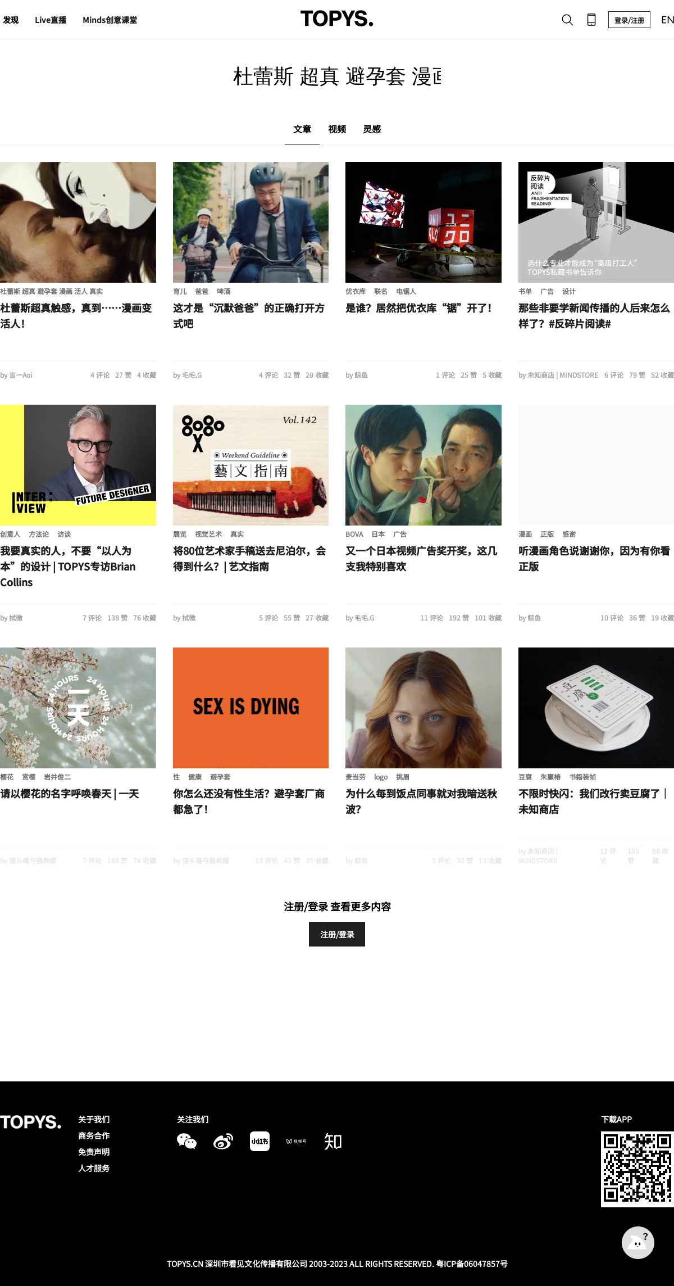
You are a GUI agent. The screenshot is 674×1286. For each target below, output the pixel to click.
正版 (547, 533)
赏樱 (28, 776)
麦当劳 (355, 776)
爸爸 (201, 291)
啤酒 (223, 291)
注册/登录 (337, 934)
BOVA (354, 533)
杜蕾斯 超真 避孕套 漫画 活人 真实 (51, 291)
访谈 (64, 533)
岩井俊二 (57, 776)
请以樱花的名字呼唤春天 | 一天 (69, 793)
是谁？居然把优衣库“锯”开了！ (421, 307)
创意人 (10, 533)
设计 (569, 291)
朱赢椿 (550, 776)
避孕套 (220, 776)
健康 (195, 776)
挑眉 (402, 776)
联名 (381, 291)
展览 (179, 533)
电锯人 (406, 291)
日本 (378, 533)
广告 (547, 291)
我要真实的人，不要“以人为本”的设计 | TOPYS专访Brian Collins (67, 566)
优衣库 (355, 291)
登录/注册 (629, 20)
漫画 (525, 533)
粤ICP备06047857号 (472, 1263)
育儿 (179, 291)
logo (381, 776)
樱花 (6, 776)
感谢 (569, 533)
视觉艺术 (208, 533)
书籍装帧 (582, 776)
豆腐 (525, 776)
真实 (237, 533)
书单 (525, 291)
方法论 (39, 533)
